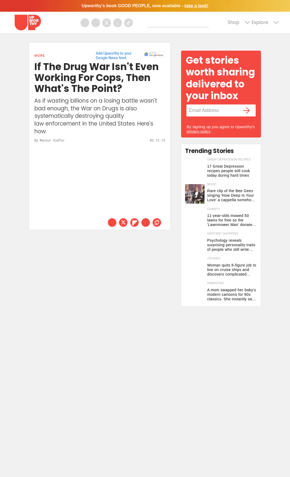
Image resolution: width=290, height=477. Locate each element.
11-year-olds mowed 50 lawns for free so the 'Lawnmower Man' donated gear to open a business (231, 220)
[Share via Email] (145, 222)
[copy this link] (157, 222)
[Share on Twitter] (123, 222)
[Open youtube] (117, 22)
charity (213, 209)
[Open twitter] (106, 22)
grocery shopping (222, 233)
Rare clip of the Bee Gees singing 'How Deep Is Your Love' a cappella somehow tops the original (230, 195)
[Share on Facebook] (112, 222)
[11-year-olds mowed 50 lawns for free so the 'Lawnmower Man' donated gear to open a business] (195, 218)
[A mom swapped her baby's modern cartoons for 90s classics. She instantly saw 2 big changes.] (195, 292)
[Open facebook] (84, 22)
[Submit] (152, 23)
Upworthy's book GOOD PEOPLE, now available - (144, 5)
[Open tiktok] (128, 22)
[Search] (179, 22)
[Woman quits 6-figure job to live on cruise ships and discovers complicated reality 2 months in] (195, 268)
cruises (213, 258)
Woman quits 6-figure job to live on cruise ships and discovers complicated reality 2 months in (231, 270)
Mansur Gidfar (52, 140)
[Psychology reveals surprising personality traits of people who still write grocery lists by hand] (195, 243)
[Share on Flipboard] (134, 222)
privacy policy (198, 131)
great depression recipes (229, 159)
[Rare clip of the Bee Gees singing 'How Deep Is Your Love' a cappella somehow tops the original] (195, 194)
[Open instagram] (95, 22)
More (39, 56)
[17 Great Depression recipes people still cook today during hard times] (195, 169)
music (212, 184)
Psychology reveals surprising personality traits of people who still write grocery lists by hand (231, 245)
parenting (215, 283)
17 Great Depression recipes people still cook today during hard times (228, 170)
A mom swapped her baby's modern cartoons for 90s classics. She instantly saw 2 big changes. (231, 294)
